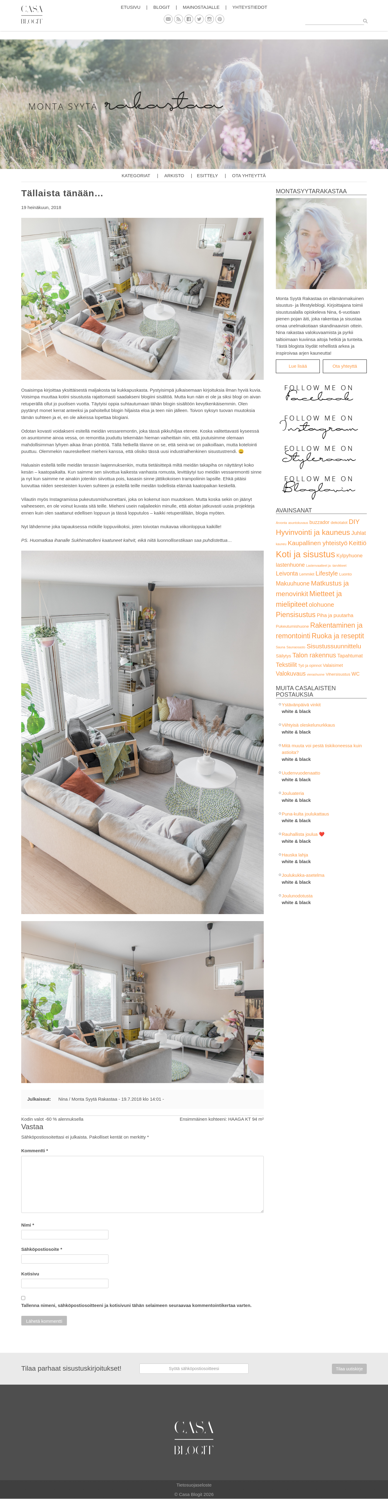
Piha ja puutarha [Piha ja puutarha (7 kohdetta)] (335, 615)
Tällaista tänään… (62, 193)
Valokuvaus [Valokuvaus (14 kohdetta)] (291, 673)
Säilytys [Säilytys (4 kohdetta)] (283, 655)
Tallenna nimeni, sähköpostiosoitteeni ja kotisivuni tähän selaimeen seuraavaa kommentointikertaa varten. (136, 1305)
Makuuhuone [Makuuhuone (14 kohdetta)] (293, 583)
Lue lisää (298, 366)
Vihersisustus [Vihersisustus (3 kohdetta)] (338, 674)
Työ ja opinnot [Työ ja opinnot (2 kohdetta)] (309, 665)
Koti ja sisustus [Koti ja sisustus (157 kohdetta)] (305, 554)
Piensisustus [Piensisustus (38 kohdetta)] (296, 615)
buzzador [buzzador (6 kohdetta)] (319, 522)
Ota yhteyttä (249, 175)
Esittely (207, 175)
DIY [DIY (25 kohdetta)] (354, 521)
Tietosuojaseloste (194, 1484)
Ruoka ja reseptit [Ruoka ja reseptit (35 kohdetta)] (338, 636)
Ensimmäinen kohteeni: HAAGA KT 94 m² (222, 1119)
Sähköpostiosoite (41, 1249)
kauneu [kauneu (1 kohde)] (281, 544)
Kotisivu (30, 1273)
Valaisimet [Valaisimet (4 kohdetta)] (333, 665)
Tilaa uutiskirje (349, 1368)
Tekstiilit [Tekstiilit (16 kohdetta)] (286, 664)
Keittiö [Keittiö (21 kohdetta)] (357, 542)
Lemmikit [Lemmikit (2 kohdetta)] (306, 574)
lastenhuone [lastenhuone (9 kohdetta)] (290, 565)
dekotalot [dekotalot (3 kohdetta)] (339, 522)
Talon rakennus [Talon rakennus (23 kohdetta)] (314, 655)
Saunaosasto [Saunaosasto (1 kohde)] (295, 647)
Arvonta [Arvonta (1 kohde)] (281, 523)
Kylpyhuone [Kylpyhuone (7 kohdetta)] (349, 556)
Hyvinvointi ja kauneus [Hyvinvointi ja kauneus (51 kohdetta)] (313, 532)
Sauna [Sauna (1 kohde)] (280, 647)
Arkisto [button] (174, 175)
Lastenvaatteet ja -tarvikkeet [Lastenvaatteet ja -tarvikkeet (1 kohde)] (326, 565)
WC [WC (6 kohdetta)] (356, 674)
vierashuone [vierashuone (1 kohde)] (316, 674)
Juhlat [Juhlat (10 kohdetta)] (358, 533)
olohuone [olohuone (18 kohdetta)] (321, 604)
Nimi (27, 1224)
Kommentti (34, 1150)
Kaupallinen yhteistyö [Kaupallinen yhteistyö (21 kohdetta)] (317, 542)
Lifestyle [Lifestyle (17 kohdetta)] (327, 573)
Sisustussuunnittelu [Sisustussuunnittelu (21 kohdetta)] (333, 646)
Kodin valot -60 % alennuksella (52, 1119)
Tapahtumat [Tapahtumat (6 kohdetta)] (350, 655)
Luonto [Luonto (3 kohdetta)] (345, 574)
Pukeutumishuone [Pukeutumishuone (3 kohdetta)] (292, 626)
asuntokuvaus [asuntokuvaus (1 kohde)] (298, 523)
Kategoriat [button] (136, 175)
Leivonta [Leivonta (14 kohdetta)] (287, 573)
